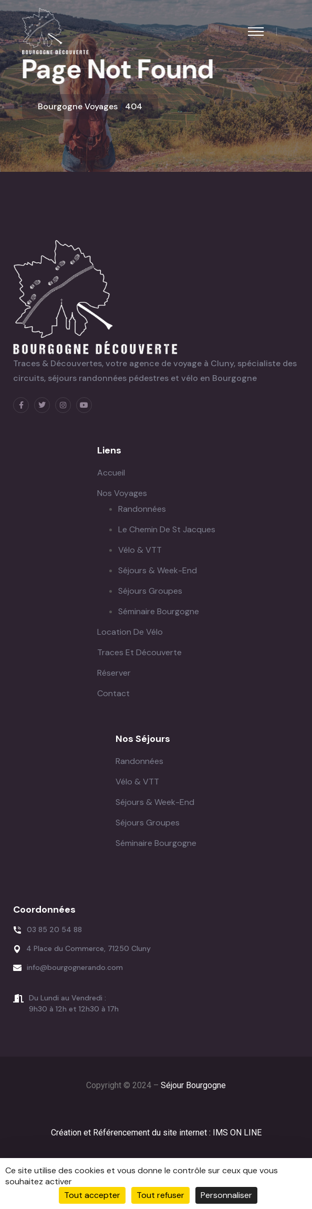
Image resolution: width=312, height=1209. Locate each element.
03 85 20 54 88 (54, 929)
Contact (113, 693)
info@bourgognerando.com (75, 967)
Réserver (114, 672)
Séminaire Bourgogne (158, 611)
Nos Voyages (122, 493)
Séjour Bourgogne (193, 1085)
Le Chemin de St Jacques (166, 529)
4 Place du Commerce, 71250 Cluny (88, 948)
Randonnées (142, 508)
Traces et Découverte (139, 652)
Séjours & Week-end (157, 570)
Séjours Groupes (150, 590)
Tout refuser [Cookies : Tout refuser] (160, 1195)
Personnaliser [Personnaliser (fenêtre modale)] (226, 1195)
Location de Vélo (130, 631)
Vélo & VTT (140, 549)
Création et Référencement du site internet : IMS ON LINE (156, 1133)
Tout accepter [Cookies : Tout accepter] (92, 1195)
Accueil (111, 472)
